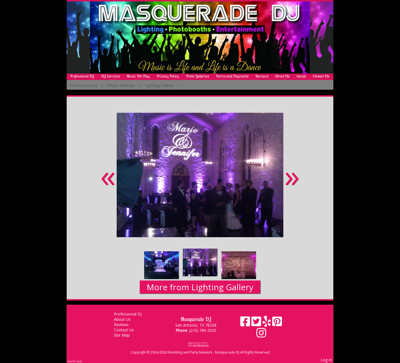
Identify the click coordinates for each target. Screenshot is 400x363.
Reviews (261, 76)
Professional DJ (82, 76)
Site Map (126, 335)
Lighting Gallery (159, 85)
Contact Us (321, 76)
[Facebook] (245, 323)
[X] (256, 323)
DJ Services (110, 76)
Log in (326, 359)
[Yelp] (267, 323)
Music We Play (138, 76)
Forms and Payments (232, 76)
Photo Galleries (197, 76)
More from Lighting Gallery (200, 287)
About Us (282, 76)
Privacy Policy (168, 76)
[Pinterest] (277, 323)
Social (301, 76)
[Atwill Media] (200, 344)
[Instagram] (261, 335)
